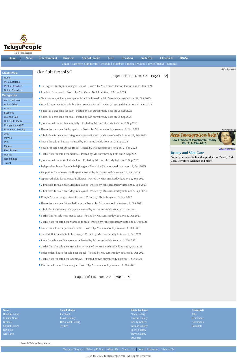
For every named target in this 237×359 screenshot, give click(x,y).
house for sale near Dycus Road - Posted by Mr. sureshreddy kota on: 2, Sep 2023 (89, 147)
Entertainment (48, 58)
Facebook (65, 314)
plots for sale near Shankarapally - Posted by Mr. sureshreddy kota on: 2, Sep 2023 (89, 123)
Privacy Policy (95, 349)
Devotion (127, 58)
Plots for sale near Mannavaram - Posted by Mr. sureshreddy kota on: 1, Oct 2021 (89, 240)
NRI (110, 58)
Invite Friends (156, 63)
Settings (172, 63)
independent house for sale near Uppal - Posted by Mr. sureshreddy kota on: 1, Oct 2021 (92, 252)
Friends (105, 63)
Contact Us (128, 349)
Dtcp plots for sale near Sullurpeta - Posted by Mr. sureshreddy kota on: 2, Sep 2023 (90, 172)
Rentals (8, 154)
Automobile (198, 321)
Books (7, 108)
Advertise (152, 349)
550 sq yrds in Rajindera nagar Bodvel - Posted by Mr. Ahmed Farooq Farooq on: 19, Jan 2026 (96, 86)
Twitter (64, 325)
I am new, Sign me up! (85, 63)
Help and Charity (13, 121)
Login (65, 63)
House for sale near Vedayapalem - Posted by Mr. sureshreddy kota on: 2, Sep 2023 (90, 129)
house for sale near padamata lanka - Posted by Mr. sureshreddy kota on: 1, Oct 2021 (91, 228)
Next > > (141, 76)
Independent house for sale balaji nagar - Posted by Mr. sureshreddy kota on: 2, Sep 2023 (93, 166)
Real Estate (10, 150)
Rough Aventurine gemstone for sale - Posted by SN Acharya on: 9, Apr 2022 (86, 197)
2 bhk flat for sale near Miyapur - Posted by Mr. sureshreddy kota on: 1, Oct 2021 (89, 209)
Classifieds (166, 58)
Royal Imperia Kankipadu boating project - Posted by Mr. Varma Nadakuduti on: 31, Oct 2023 (96, 104)
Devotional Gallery (70, 321)
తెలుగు (184, 58)
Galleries (146, 58)
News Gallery (138, 314)
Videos (141, 63)
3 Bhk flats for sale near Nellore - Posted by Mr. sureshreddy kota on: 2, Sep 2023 (89, 153)
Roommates (10, 158)
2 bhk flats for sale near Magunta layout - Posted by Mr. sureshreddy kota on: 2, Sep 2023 (93, 135)
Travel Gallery (138, 333)
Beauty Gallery (139, 321)
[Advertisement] (205, 27)
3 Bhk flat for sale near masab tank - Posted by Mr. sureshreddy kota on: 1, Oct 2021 (91, 215)
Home (12, 58)
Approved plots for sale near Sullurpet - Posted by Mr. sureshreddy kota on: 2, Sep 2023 (93, 178)
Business (68, 58)
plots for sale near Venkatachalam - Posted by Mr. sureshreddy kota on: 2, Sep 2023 (90, 160)
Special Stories (91, 58)
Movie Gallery (68, 318)
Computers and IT (14, 125)
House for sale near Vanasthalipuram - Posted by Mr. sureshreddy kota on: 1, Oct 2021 (92, 203)
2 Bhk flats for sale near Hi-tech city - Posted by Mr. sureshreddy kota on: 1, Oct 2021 (91, 246)
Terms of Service (73, 349)
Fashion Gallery (139, 325)
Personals (197, 325)
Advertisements (227, 149)
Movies (8, 137)
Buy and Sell (11, 117)
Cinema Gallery (139, 318)
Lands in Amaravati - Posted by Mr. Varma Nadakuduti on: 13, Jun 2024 (83, 92)
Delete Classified (13, 90)
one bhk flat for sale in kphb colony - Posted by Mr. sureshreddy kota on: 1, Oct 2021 (91, 234)
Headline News (11, 314)
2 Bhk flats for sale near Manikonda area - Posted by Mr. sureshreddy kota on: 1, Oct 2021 (94, 221)
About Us (112, 349)
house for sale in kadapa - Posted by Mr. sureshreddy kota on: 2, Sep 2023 (84, 141)
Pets (6, 142)
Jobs (6, 133)
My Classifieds (12, 81)
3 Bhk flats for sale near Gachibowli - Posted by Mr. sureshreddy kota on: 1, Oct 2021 (91, 258)
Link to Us (167, 349)
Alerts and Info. (12, 100)
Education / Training (15, 129)
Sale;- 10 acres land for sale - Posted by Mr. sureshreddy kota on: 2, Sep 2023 (86, 110)
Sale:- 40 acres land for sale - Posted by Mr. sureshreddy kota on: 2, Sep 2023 (86, 116)
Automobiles (11, 104)
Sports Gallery (138, 329)
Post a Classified (13, 86)
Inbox (130, 63)
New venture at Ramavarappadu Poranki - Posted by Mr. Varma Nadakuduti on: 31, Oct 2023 (96, 98)
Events (8, 146)
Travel (7, 163)
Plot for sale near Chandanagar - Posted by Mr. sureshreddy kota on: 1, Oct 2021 (88, 265)
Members (118, 63)
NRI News (8, 333)
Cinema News (10, 318)
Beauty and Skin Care (187, 153)
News (29, 58)
